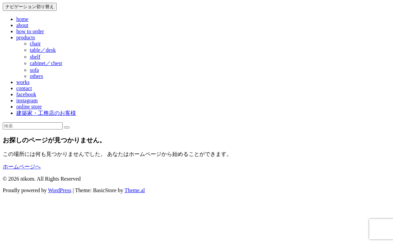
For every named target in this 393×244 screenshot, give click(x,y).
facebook (26, 94)
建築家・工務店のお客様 (46, 113)
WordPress (59, 190)
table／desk (43, 50)
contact (24, 88)
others (36, 76)
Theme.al (134, 190)
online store (29, 106)
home (22, 19)
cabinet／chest (46, 63)
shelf (35, 57)
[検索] (67, 127)
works (23, 82)
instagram (27, 100)
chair (35, 43)
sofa (34, 70)
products (25, 37)
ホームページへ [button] (22, 166)
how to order (30, 31)
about (22, 25)
